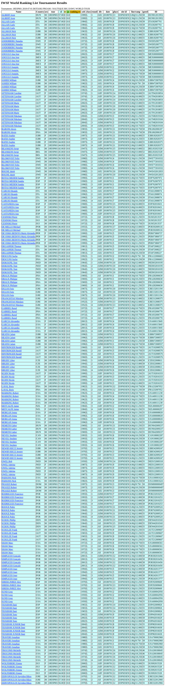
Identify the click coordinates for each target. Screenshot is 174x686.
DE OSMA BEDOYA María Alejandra (18, 233)
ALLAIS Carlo (8, 21)
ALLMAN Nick (9, 31)
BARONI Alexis (9, 129)
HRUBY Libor (8, 360)
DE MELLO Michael (11, 227)
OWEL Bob (7, 461)
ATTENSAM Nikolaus (12, 116)
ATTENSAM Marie (10, 103)
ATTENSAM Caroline (11, 93)
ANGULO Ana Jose (10, 54)
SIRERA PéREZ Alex (11, 582)
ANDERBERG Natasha (12, 41)
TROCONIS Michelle (11, 650)
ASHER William (9, 80)
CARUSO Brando (10, 191)
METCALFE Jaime (10, 406)
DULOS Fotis (8, 289)
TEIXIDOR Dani (9, 605)
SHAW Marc (7, 543)
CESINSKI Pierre (9, 217)
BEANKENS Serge (10, 148)
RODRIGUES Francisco (12, 494)
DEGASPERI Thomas (11, 246)
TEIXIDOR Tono (9, 614)
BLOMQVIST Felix (10, 158)
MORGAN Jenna (9, 412)
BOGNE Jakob (8, 171)
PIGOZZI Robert (9, 484)
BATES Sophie (8, 135)
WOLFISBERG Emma (12, 663)
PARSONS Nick (9, 478)
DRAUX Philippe (9, 276)
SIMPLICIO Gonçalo (11, 556)
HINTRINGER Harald (11, 347)
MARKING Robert (10, 393)
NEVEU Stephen (9, 435)
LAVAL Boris (8, 386)
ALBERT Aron (8, 15)
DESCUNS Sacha (9, 256)
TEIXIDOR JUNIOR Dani (13, 624)
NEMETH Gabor (9, 425)
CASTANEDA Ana (10, 204)
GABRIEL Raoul (9, 308)
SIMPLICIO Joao (9, 569)
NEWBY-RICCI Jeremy (12, 448)
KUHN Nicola (8, 373)
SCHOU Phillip (8, 520)
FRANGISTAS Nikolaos (12, 298)
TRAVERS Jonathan (11, 637)
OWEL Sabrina (8, 464)
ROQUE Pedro (8, 507)
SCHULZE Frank (9, 530)
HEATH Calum (8, 334)
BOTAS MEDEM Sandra (13, 178)
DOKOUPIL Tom (9, 262)
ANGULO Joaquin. (10, 67)
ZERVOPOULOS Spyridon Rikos (16, 676)
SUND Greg (7, 592)
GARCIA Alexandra (10, 321)
